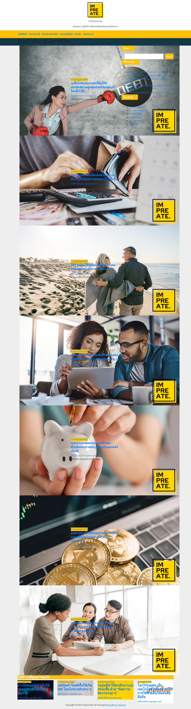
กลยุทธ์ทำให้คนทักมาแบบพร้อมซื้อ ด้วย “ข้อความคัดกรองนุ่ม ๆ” (147, 80)
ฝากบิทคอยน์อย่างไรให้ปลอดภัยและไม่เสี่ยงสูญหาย (146, 72)
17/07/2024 (77, 635)
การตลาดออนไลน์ (50, 34)
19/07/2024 (77, 545)
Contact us (88, 34)
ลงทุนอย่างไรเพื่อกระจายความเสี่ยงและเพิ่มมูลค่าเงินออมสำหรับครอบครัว (94, 537)
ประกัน (78, 34)
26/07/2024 (77, 364)
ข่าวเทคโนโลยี (136, 114)
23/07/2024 (77, 456)
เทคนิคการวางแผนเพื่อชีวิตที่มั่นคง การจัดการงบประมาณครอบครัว (94, 357)
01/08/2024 (77, 96)
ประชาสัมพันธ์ (66, 34)
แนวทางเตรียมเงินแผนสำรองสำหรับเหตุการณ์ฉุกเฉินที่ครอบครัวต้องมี (94, 447)
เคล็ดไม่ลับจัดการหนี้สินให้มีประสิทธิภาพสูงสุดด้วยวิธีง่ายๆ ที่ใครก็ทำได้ (92, 87)
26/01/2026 (143, 701)
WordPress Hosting (116, 705)
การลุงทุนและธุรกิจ (79, 79)
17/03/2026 (23, 698)
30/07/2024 (77, 184)
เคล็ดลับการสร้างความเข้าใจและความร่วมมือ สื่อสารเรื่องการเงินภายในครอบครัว (92, 627)
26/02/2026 (63, 694)
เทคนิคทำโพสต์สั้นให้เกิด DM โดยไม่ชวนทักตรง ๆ (145, 75)
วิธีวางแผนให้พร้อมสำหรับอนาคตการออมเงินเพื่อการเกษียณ (93, 267)
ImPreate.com (95, 21)
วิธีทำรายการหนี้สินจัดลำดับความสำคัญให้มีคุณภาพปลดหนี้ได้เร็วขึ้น (94, 177)
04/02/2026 (103, 698)
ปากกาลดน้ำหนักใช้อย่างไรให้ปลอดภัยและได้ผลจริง (146, 92)
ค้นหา (127, 48)
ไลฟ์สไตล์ (23, 34)
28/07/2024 (77, 274)
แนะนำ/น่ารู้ (34, 34)
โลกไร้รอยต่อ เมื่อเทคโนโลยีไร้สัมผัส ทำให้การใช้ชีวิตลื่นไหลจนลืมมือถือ (148, 87)
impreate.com (90, 96)
